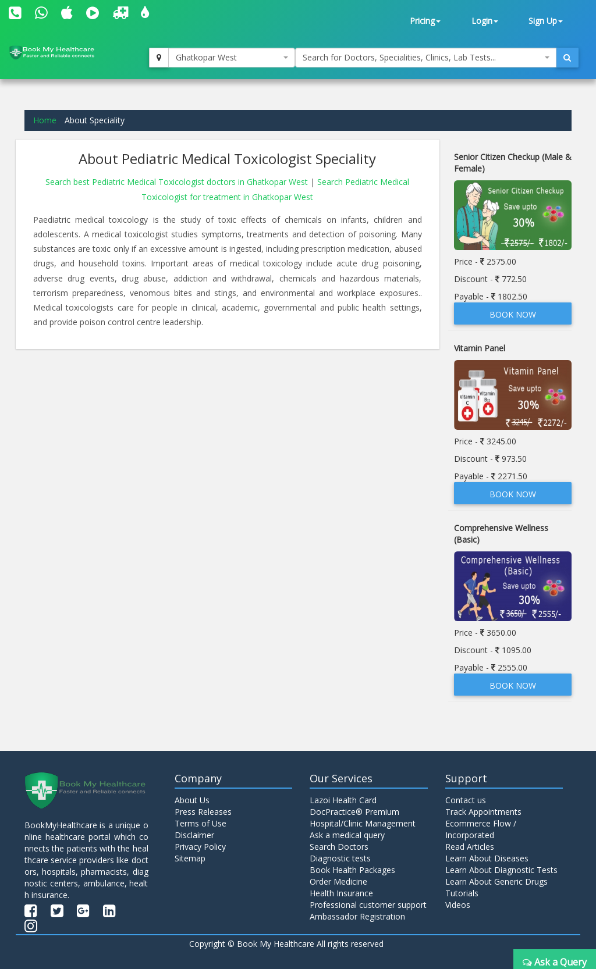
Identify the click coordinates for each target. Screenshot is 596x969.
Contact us (465, 800)
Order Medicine (338, 881)
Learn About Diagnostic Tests (501, 869)
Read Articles (469, 846)
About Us (192, 800)
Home (44, 120)
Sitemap (190, 858)
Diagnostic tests (340, 858)
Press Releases (203, 811)
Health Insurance (341, 893)
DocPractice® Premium (354, 811)
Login (484, 20)
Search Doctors (339, 846)
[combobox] (231, 57)
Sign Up (545, 20)
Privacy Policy (200, 846)
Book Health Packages (352, 869)
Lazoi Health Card (343, 800)
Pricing (425, 20)
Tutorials (461, 893)
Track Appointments (483, 811)
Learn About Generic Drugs (496, 881)
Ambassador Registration (357, 916)
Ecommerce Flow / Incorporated (480, 829)
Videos (457, 904)
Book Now (512, 314)
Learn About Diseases (486, 858)
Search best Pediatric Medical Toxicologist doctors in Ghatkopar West (177, 181)
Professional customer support (368, 904)
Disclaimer (194, 834)
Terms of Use (200, 823)
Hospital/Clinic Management (363, 823)
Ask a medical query (347, 834)
